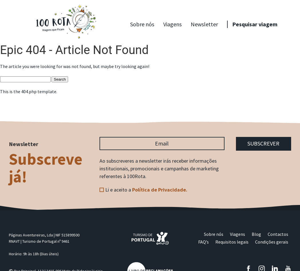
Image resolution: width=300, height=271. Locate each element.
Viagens (172, 24)
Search (60, 79)
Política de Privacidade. (159, 189)
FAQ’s (203, 242)
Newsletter (204, 24)
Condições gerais (271, 242)
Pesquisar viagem (254, 24)
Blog (256, 234)
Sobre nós (142, 24)
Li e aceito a (146, 189)
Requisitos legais (232, 242)
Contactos (278, 234)
